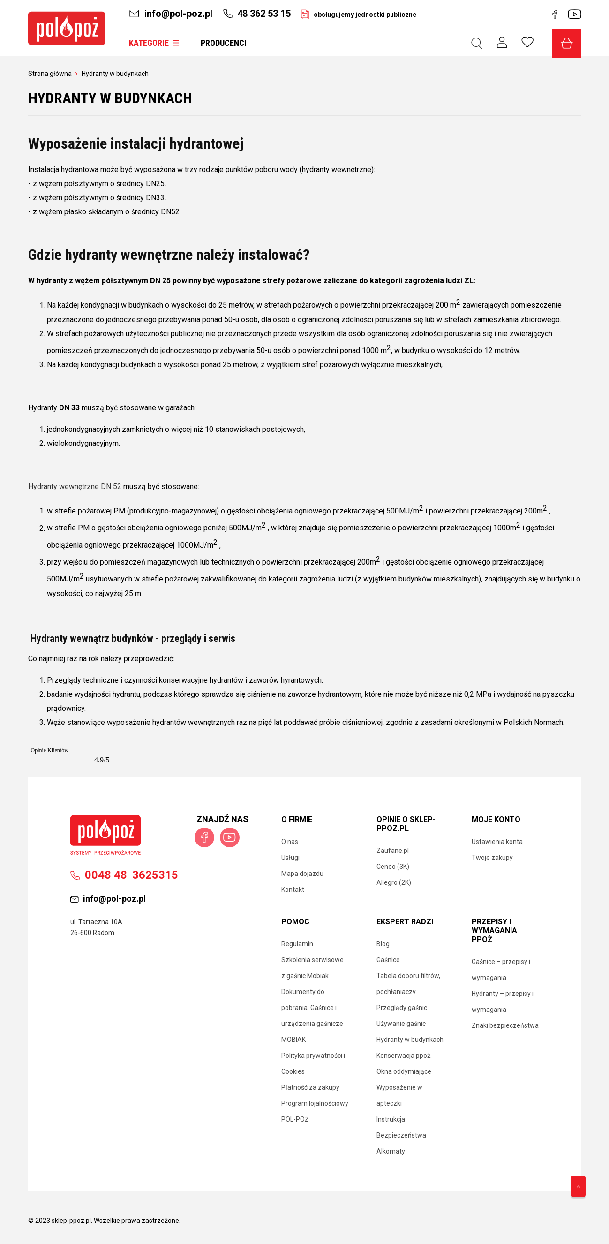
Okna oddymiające (403, 1071)
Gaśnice (388, 960)
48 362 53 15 (257, 13)
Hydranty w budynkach (410, 1039)
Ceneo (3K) (392, 866)
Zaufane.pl (392, 850)
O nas (289, 841)
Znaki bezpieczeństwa (505, 1025)
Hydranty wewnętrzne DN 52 (74, 486)
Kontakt (292, 889)
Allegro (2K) (393, 882)
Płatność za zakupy (310, 1087)
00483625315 (124, 875)
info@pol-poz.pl (170, 13)
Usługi (290, 857)
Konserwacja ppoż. (404, 1055)
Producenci (224, 43)
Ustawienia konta (497, 841)
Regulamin (297, 944)
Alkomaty (390, 1151)
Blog (383, 944)
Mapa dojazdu (302, 873)
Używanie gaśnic (401, 1023)
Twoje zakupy (492, 857)
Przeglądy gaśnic (401, 1007)
